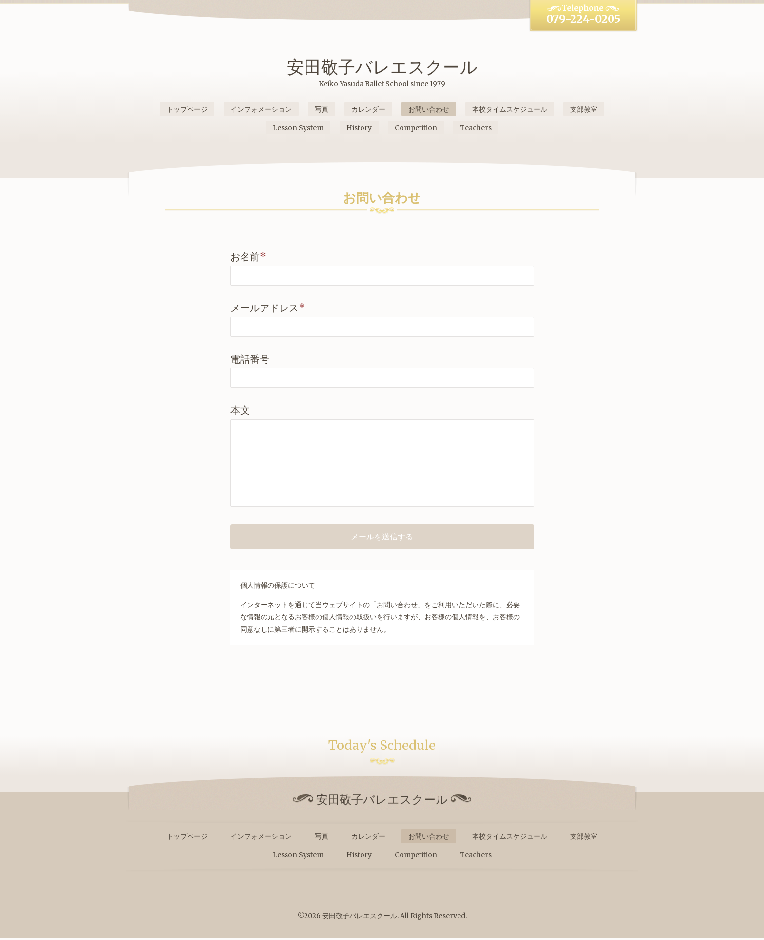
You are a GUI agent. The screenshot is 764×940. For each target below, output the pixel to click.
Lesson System (298, 127)
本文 (240, 410)
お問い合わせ (428, 109)
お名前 (248, 256)
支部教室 (583, 109)
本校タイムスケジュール (509, 109)
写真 (321, 109)
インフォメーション (261, 109)
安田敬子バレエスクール (382, 67)
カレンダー (368, 109)
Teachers (476, 127)
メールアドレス (267, 308)
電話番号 (249, 359)
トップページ (187, 109)
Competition (416, 127)
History (359, 127)
